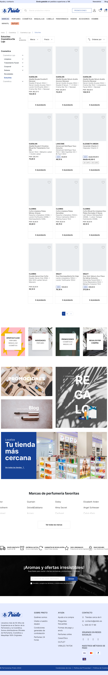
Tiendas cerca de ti (93, 617)
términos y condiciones (55, 583)
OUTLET (61, 642)
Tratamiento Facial (11, 63)
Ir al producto (40, 105)
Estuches (8, 78)
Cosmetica (12, 32)
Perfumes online (65, 634)
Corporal (7, 66)
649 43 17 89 (90, 625)
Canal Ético (63, 638)
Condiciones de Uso (63, 668)
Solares (7, 70)
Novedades (8, 74)
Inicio (3, 32)
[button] (105, 10)
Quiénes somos (40, 617)
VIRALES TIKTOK (65, 646)
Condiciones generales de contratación (39, 630)
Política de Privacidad (82, 668)
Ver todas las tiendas (15, 467)
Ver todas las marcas (54, 525)
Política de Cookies (100, 668)
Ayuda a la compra (66, 617)
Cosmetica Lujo (25, 32)
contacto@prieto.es (93, 621)
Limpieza (7, 59)
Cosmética (7, 81)
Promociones (82, 10)
